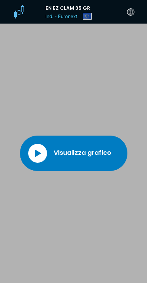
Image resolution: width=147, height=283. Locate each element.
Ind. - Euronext (61, 16)
